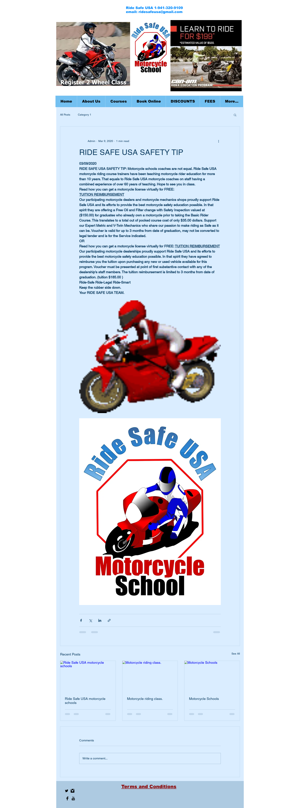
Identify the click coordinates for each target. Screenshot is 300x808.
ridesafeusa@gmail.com (161, 12)
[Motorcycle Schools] (212, 676)
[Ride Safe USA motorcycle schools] (88, 676)
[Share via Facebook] (81, 620)
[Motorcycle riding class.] (150, 676)
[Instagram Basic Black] (72, 791)
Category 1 (84, 114)
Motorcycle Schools (204, 699)
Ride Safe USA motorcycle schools (85, 701)
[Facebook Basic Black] (67, 798)
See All (236, 653)
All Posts (65, 114)
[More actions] (218, 141)
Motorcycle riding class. (145, 699)
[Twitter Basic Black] (66, 791)
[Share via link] (109, 620)
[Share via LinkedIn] (100, 620)
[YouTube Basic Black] (73, 798)
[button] (118, 101)
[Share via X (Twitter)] (90, 620)
